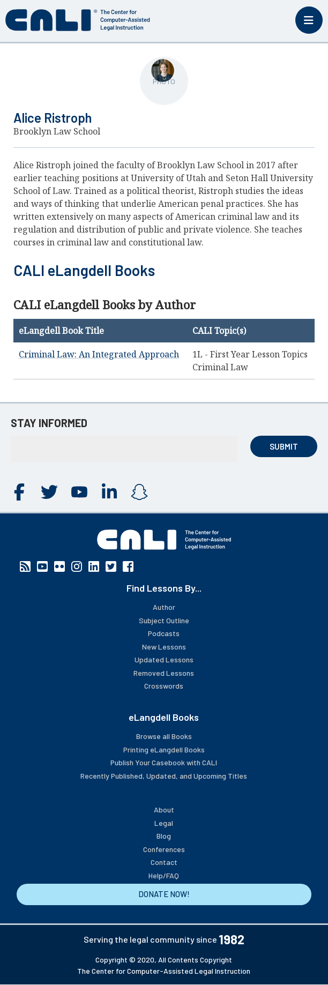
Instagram (139, 492)
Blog (163, 835)
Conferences (164, 849)
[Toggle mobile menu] (309, 20)
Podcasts (164, 633)
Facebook (19, 492)
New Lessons (164, 646)
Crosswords (163, 685)
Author (164, 606)
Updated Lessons (164, 659)
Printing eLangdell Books (164, 749)
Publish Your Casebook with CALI (163, 762)
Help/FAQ (163, 875)
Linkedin (109, 492)
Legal (163, 822)
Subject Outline (164, 620)
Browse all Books (164, 736)
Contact (164, 862)
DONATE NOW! (164, 894)
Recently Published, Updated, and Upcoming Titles (163, 775)
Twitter (49, 492)
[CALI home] (77, 20)
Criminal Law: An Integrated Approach (99, 354)
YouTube (79, 492)
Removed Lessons (163, 672)
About (164, 809)
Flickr (59, 566)
